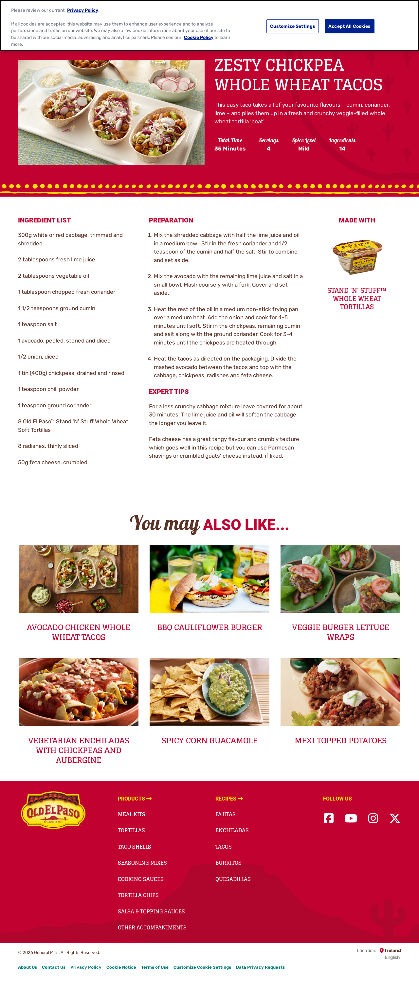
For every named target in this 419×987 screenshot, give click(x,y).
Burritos (228, 862)
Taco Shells (134, 846)
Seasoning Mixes (142, 862)
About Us (27, 967)
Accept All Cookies (349, 20)
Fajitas (225, 814)
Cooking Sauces (141, 879)
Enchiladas (232, 830)
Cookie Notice (121, 967)
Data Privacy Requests (260, 967)
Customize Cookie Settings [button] (202, 967)
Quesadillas (233, 879)
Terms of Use (155, 967)
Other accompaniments (152, 927)
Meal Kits (131, 814)
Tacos (223, 846)
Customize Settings (293, 20)
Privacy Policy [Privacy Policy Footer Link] (85, 967)
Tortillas (131, 830)
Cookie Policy (198, 31)
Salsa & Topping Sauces (151, 911)
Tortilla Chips (138, 895)
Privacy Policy (82, 4)
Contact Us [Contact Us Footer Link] (53, 967)
